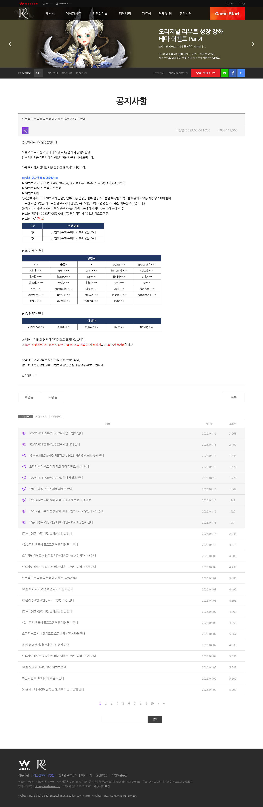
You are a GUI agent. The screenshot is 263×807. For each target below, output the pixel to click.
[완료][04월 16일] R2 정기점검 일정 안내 (47, 533)
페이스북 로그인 (233, 73)
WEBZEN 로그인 (205, 73)
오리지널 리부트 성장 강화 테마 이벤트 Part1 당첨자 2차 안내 (59, 567)
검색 (155, 719)
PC (47, 3)
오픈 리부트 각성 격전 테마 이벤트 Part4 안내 (49, 578)
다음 (253, 44)
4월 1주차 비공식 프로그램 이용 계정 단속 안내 (50, 622)
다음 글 (53, 397)
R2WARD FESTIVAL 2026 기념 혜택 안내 (54, 444)
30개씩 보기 (41, 416)
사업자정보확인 (102, 786)
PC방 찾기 (81, 73)
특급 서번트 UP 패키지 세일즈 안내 (43, 678)
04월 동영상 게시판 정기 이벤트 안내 (44, 667)
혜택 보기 (53, 73)
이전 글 (29, 397)
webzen (28, 3)
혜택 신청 (67, 73)
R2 (24, 13)
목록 (233, 397)
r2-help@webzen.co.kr (47, 786)
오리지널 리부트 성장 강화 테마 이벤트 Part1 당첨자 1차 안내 (59, 656)
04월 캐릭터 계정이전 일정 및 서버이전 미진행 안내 (53, 689)
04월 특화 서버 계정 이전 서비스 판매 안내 (47, 589)
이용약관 (23, 775)
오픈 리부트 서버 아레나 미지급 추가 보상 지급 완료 (60, 500)
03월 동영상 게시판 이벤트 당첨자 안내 (45, 645)
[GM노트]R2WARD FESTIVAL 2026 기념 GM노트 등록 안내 (66, 455)
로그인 (242, 3)
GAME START (227, 13)
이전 (10, 44)
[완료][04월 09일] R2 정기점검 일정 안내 (47, 611)
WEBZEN (24, 765)
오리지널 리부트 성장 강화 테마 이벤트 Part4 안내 (59, 466)
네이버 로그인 (224, 73)
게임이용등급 (119, 775)
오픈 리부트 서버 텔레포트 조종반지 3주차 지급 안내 (53, 633)
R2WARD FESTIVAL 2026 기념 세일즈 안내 (56, 477)
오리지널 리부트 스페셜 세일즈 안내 (50, 489)
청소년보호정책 (67, 775)
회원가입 (229, 3)
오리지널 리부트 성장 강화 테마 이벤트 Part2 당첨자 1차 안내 (59, 555)
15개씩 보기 (25, 416)
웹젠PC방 (102, 775)
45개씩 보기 (56, 416)
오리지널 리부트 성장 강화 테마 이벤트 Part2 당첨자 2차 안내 (66, 511)
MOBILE (63, 3)
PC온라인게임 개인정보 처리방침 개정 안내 (48, 600)
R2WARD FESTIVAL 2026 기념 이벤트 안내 (56, 433)
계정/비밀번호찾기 (178, 73)
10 (152, 703)
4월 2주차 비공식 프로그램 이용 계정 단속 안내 (50, 544)
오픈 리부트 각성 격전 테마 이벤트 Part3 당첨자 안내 (61, 522)
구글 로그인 (241, 73)
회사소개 (86, 775)
